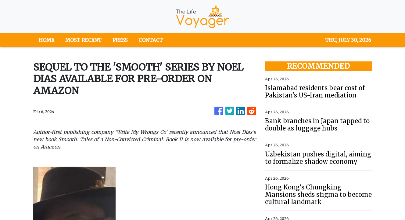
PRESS (120, 40)
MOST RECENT (83, 40)
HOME (46, 40)
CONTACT (150, 40)
